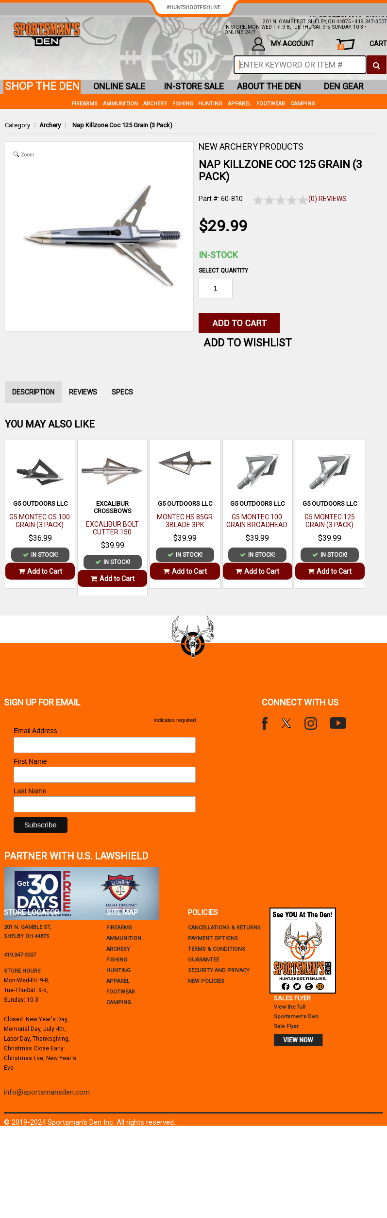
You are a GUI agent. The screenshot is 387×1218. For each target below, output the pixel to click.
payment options (213, 938)
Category (17, 125)
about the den (269, 86)
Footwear (270, 104)
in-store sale (194, 86)
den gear (344, 86)
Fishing (182, 104)
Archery (50, 125)
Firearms (85, 104)
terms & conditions (216, 949)
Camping (302, 104)
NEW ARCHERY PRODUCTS (251, 146)
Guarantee (203, 960)
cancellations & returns (224, 928)
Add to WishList (247, 343)
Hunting (210, 104)
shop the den (42, 86)
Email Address (38, 731)
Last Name (30, 791)
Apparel (239, 104)
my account (283, 44)
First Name (30, 761)
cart (362, 45)
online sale (119, 86)
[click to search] (377, 64)
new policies (206, 981)
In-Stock (218, 255)
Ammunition (120, 104)
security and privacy (219, 970)
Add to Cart (40, 571)
